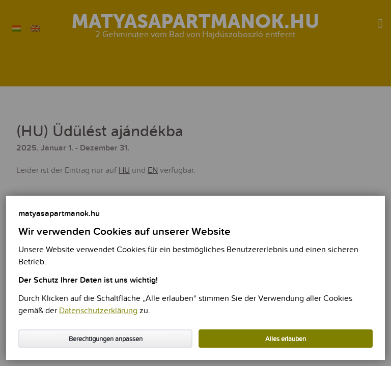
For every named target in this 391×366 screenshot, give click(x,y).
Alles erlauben (285, 339)
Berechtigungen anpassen (106, 339)
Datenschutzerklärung (98, 311)
